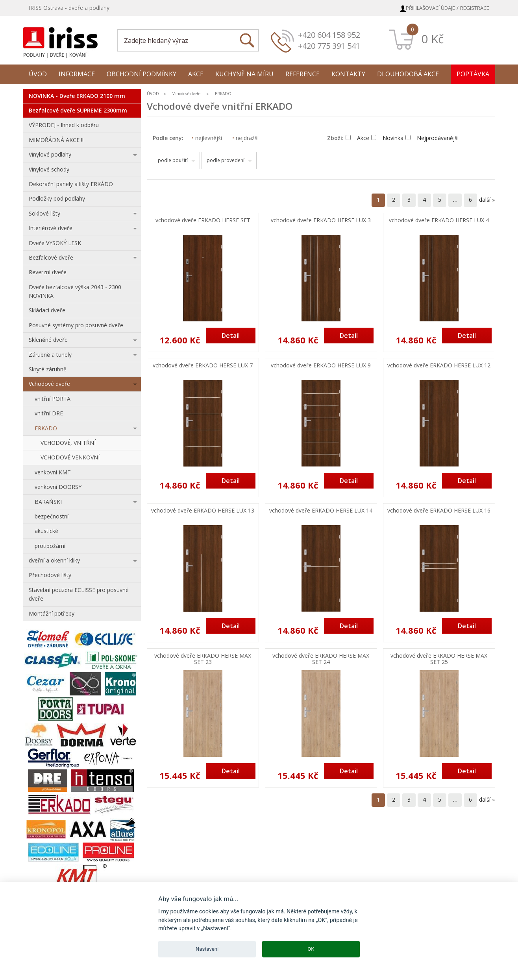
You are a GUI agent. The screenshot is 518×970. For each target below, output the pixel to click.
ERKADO (46, 428)
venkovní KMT (53, 472)
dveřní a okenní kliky (54, 560)
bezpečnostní (51, 516)
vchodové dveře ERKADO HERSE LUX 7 (203, 365)
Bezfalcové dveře (51, 257)
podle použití (173, 160)
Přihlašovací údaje (430, 7)
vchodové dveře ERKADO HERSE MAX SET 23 (202, 659)
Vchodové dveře (49, 383)
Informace (77, 74)
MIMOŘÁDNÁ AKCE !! (56, 140)
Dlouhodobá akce (408, 74)
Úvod (38, 74)
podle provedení (225, 160)
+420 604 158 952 (329, 35)
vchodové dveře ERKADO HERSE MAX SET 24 (320, 659)
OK (310, 949)
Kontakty (348, 74)
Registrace (474, 7)
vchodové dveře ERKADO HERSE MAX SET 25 (438, 659)
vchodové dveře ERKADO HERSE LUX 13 (202, 510)
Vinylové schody (49, 169)
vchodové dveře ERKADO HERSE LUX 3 (321, 220)
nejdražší (245, 138)
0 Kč (432, 39)
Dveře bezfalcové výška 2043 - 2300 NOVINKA (75, 291)
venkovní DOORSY (58, 487)
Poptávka (473, 74)
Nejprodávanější (432, 138)
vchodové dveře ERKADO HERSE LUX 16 (438, 510)
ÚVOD (153, 93)
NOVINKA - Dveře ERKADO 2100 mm (77, 96)
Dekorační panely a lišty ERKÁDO (71, 184)
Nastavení (207, 949)
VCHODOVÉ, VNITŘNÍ (68, 442)
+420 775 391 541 (329, 46)
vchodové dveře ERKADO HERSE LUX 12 (438, 365)
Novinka (387, 138)
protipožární (50, 546)
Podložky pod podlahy (57, 198)
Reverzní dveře (48, 272)
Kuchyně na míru (244, 74)
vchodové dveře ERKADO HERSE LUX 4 (439, 220)
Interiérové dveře (50, 228)
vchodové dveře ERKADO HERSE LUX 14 (320, 510)
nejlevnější (207, 138)
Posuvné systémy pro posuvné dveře (76, 325)
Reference (302, 74)
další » (487, 199)
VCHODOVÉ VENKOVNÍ (70, 457)
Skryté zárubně (48, 369)
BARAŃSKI (48, 501)
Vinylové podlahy (50, 154)
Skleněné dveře (48, 339)
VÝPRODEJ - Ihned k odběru (64, 125)
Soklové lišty (44, 213)
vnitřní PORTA (52, 398)
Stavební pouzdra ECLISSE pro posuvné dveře (79, 594)
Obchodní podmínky (141, 74)
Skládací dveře (47, 310)
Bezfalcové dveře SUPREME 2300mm (78, 110)
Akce (196, 74)
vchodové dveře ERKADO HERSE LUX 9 (321, 365)
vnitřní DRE (49, 413)
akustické (46, 531)
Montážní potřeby (51, 613)
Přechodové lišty (50, 575)
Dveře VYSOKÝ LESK (55, 243)
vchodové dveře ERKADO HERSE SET (202, 220)
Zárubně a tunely (50, 354)
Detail (231, 335)
